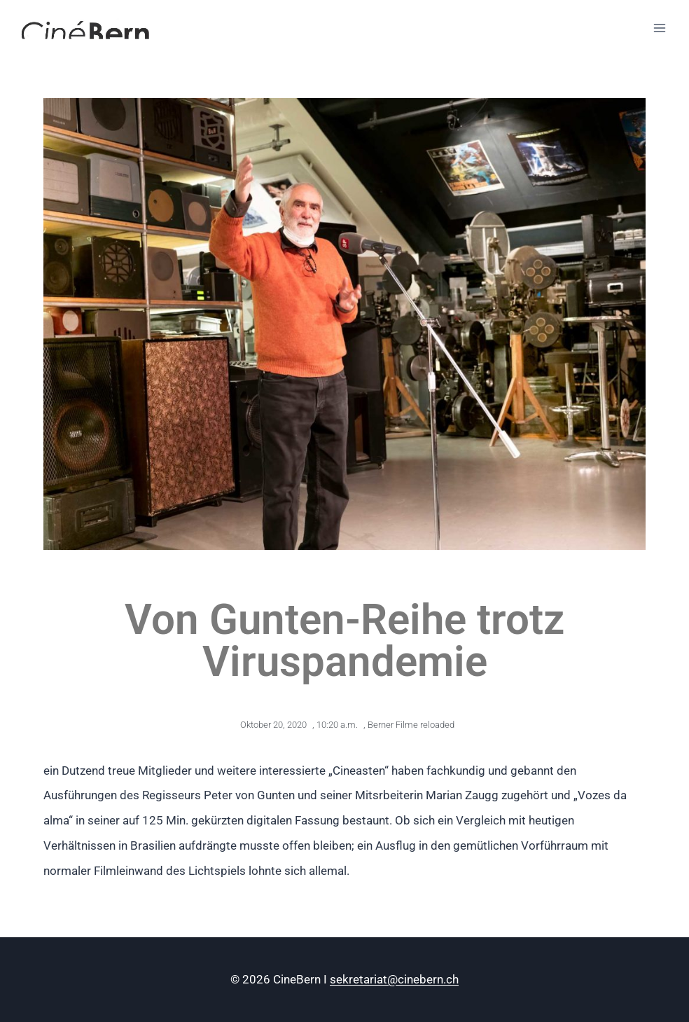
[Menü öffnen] (659, 28)
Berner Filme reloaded (411, 724)
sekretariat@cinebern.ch (394, 979)
